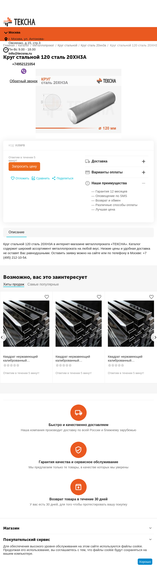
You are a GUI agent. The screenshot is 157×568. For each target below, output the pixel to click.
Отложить (20, 178)
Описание (16, 232)
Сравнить (40, 178)
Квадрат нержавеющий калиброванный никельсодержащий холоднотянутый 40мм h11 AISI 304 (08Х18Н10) (128, 358)
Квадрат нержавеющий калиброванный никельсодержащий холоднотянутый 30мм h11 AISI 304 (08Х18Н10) (23, 358)
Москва (14, 32)
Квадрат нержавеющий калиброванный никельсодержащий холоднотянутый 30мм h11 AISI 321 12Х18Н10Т (75, 358)
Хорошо (145, 561)
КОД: (11, 145)
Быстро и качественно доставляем (78, 425)
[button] (62, 178)
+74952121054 (23, 64)
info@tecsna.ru (20, 53)
